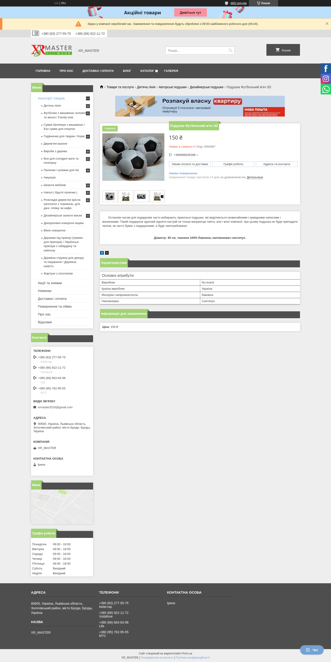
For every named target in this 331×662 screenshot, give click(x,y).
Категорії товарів (51, 98)
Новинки (44, 291)
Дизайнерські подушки (206, 87)
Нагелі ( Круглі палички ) (60, 192)
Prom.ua (187, 653)
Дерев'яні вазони (55, 143)
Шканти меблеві (55, 185)
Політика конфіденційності (193, 657)
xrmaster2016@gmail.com (55, 407)
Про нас (66, 71)
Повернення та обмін (55, 306)
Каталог (147, 71)
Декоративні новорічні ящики (64, 223)
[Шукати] (230, 51)
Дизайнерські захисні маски (63, 215)
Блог (127, 71)
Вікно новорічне (55, 230)
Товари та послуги (120, 87)
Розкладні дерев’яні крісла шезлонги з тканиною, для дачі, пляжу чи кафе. (62, 204)
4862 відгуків (238, 3)
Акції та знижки (50, 283)
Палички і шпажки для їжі (61, 170)
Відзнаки (45, 322)
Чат (312, 650)
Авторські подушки (172, 87)
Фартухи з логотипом (58, 273)
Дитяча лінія (146, 87)
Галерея (171, 71)
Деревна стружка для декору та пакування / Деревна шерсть (64, 262)
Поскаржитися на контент (157, 657)
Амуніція (50, 177)
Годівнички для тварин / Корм (64, 136)
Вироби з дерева (55, 151)
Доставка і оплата (98, 71)
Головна (43, 71)
